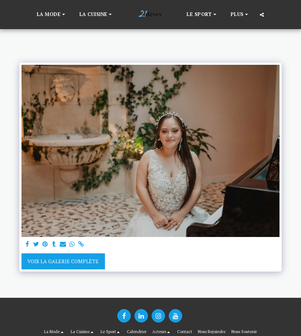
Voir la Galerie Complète (63, 261)
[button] (52, 14)
